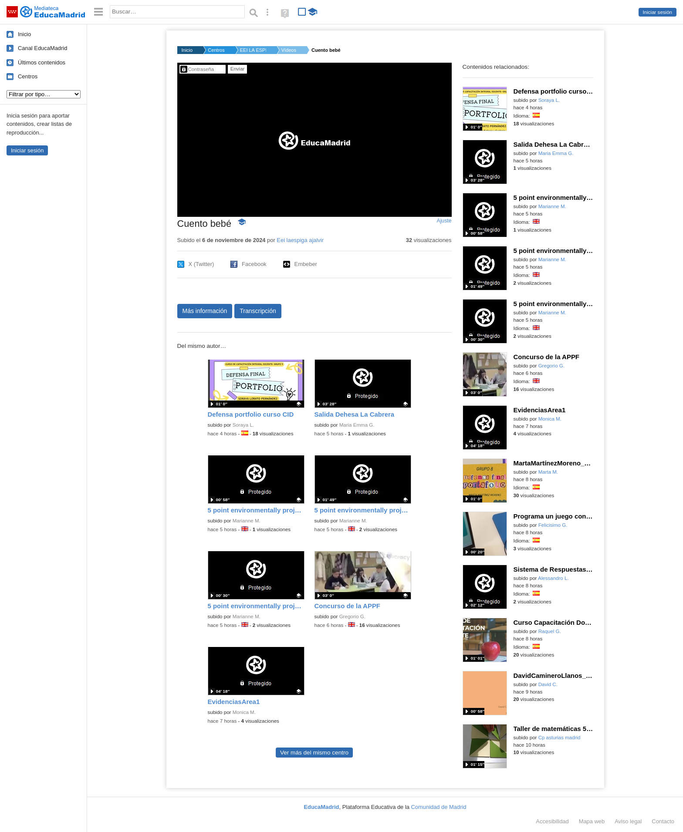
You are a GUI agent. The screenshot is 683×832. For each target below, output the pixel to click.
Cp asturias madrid (559, 737)
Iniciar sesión (657, 12)
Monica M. (244, 712)
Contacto (663, 821)
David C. (548, 684)
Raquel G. (549, 631)
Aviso (628, 821)
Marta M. (548, 472)
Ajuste (443, 221)
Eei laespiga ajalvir (300, 240)
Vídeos (288, 50)
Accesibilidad (552, 821)
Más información (205, 310)
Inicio (24, 34)
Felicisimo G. (553, 525)
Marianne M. (246, 520)
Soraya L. (243, 425)
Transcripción (258, 310)
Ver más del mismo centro (314, 752)
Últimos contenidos (41, 62)
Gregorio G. (352, 616)
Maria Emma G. (357, 425)
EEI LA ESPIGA (253, 50)
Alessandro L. (553, 578)
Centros (27, 76)
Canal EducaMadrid (42, 48)
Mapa (592, 821)
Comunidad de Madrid (439, 807)
